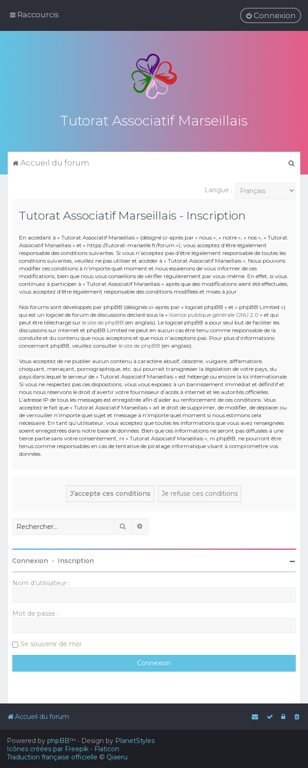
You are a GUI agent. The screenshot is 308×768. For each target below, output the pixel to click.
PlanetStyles (135, 741)
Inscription (76, 559)
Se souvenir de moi (50, 642)
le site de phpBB (103, 321)
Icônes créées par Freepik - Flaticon (63, 749)
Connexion (30, 559)
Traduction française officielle (52, 757)
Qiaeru (117, 757)
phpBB (58, 741)
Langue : (218, 189)
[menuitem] (270, 15)
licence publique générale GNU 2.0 (214, 313)
